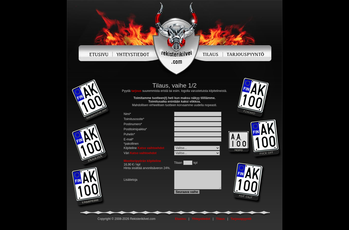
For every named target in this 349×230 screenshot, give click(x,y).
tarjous (136, 91)
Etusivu (180, 219)
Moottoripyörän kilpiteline (142, 161)
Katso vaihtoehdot (151, 148)
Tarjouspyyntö (241, 219)
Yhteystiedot (201, 219)
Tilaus (220, 219)
